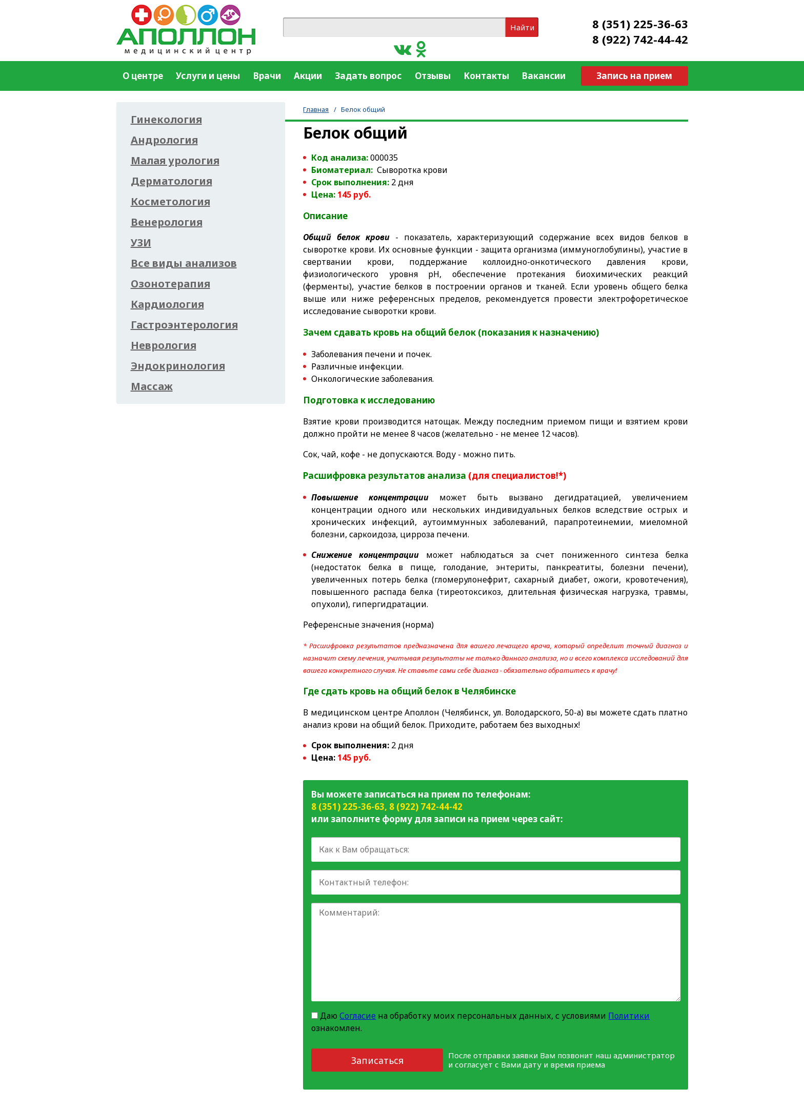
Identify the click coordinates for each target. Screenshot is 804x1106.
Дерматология (171, 181)
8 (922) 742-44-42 (640, 39)
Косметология (170, 202)
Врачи (267, 76)
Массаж (152, 386)
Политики (629, 1015)
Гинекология (166, 119)
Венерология (167, 222)
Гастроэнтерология (184, 325)
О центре (143, 76)
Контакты (486, 76)
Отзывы (433, 76)
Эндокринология (178, 366)
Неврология (163, 345)
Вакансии (544, 76)
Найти (522, 27)
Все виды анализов (184, 263)
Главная (316, 109)
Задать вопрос (368, 76)
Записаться (377, 1060)
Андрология (164, 140)
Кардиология (167, 304)
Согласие (357, 1015)
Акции (308, 76)
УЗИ (141, 243)
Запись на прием (634, 76)
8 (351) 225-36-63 (640, 23)
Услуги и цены (208, 76)
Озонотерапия (170, 284)
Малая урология (175, 161)
